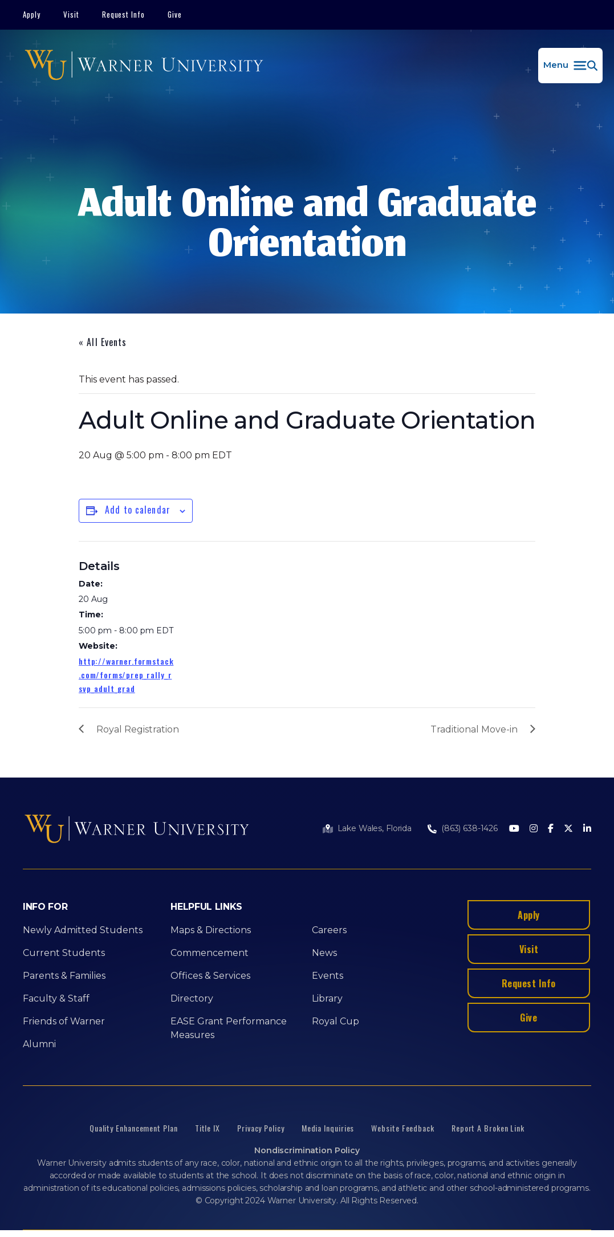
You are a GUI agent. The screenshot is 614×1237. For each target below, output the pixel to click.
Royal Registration (137, 729)
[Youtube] (514, 829)
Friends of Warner (64, 1021)
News (324, 952)
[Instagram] (534, 829)
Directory (191, 998)
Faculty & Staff (56, 998)
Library (327, 998)
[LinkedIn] (587, 829)
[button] (570, 65)
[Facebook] (551, 829)
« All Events (103, 342)
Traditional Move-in (474, 729)
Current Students (64, 952)
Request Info (123, 14)
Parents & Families (64, 975)
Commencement (209, 952)
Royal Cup (335, 1021)
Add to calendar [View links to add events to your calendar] (137, 509)
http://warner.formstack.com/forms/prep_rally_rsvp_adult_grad (126, 674)
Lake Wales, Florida (375, 828)
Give (175, 14)
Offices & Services (210, 975)
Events (327, 975)
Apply (31, 14)
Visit (71, 14)
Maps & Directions (210, 930)
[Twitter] (568, 829)
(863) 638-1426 (469, 828)
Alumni (39, 1044)
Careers (329, 930)
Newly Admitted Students (83, 930)
